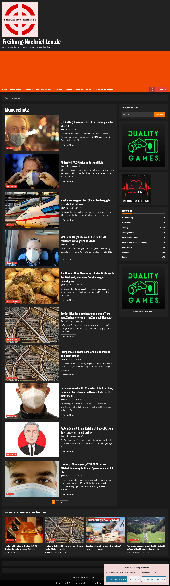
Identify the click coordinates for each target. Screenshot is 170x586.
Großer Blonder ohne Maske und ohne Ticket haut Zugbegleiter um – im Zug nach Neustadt (32, 325)
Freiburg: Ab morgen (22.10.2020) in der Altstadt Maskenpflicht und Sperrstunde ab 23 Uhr (32, 479)
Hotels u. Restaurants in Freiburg (134, 242)
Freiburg (29, 89)
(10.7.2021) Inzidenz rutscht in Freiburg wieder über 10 (32, 133)
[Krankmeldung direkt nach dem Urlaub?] (105, 530)
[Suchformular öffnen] (147, 89)
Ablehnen (134, 579)
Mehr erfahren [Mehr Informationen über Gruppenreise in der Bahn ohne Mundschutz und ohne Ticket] (69, 375)
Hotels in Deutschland (130, 237)
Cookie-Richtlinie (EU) (104, 89)
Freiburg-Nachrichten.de (31, 41)
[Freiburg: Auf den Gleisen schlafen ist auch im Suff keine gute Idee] (64, 530)
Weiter (63, 502)
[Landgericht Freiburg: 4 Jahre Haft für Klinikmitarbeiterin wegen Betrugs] (24, 530)
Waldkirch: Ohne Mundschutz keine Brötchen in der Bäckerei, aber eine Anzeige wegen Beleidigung (32, 286)
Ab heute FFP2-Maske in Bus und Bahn (32, 171)
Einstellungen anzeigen (154, 579)
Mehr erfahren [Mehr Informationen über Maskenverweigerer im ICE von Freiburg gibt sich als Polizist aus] (69, 220)
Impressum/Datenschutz (84, 577)
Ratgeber (58, 89)
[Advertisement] (85, 68)
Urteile (69, 89)
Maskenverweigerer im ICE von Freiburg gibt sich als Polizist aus (32, 210)
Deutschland (15, 89)
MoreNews (97, 583)
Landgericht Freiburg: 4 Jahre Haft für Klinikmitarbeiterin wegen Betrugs (21, 548)
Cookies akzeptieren (116, 579)
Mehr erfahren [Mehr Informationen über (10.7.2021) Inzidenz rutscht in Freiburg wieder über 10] (69, 145)
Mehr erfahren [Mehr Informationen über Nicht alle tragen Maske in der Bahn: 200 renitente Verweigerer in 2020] (69, 260)
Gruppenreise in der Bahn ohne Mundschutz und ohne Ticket (32, 363)
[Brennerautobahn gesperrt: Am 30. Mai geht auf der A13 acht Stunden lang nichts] (146, 530)
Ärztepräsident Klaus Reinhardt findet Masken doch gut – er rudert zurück (32, 439)
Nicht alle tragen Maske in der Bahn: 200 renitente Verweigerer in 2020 (32, 248)
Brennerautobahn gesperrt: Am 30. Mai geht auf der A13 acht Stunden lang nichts (146, 548)
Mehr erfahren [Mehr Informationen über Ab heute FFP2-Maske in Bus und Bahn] (69, 181)
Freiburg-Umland (43, 89)
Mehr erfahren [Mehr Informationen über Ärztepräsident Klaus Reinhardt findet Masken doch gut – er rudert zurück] (69, 451)
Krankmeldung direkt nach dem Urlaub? (103, 546)
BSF (63, 130)
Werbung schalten (83, 89)
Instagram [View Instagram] (157, 89)
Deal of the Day (127, 217)
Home (4, 89)
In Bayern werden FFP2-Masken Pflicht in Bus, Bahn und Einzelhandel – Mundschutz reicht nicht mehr (32, 401)
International (127, 247)
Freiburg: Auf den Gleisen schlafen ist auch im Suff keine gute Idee (64, 548)
